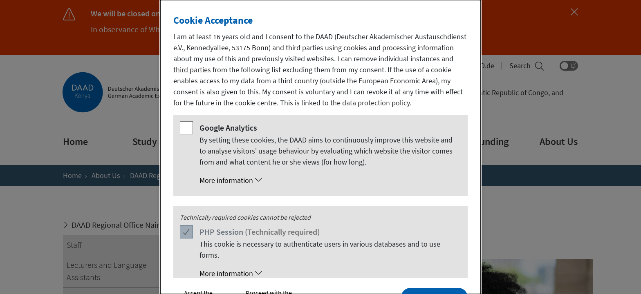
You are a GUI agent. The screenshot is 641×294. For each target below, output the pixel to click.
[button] (328, 180)
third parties (192, 69)
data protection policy (376, 102)
